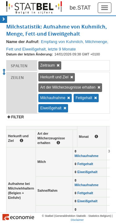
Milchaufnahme (52, 98)
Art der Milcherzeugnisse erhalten (68, 87)
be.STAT (80, 8)
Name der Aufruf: (22, 41)
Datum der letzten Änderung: (29, 54)
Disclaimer (77, 219)
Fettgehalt (83, 98)
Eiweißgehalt (51, 108)
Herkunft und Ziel (54, 77)
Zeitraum (47, 65)
